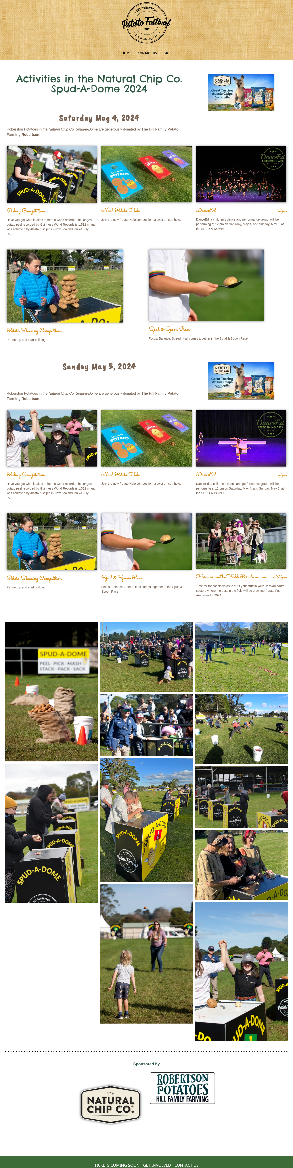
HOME (126, 53)
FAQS (167, 53)
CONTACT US (147, 53)
